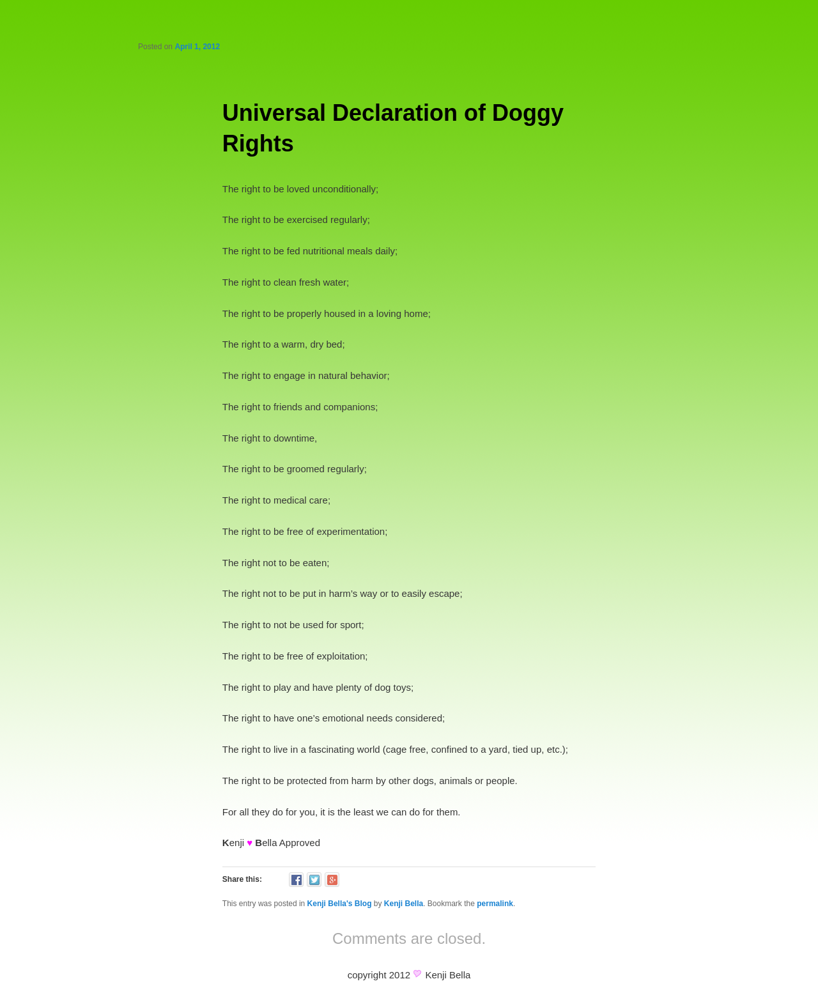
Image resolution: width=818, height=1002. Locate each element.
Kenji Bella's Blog (339, 903)
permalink (495, 903)
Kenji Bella (403, 903)
